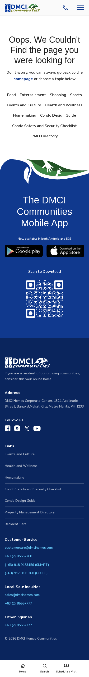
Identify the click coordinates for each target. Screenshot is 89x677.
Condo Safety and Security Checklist (44, 126)
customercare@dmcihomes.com (29, 547)
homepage (23, 79)
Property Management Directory (30, 512)
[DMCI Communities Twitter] (27, 429)
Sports (76, 95)
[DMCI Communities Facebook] (7, 429)
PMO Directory (45, 136)
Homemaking (24, 115)
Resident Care (16, 524)
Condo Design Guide (58, 115)
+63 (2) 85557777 (18, 603)
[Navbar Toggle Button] (80, 8)
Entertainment (33, 95)
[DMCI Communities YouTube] (37, 429)
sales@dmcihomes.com (22, 595)
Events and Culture (24, 105)
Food (11, 95)
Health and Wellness (63, 105)
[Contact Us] (66, 7)
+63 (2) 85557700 (18, 556)
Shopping (58, 95)
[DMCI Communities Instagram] (17, 429)
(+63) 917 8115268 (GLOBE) (26, 573)
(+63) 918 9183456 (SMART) (27, 565)
